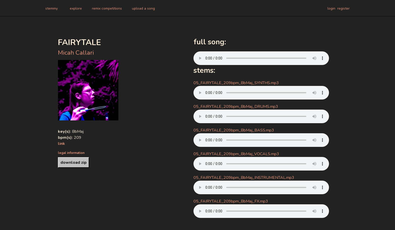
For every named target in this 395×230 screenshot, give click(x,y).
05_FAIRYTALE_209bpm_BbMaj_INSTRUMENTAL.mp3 (243, 177)
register (343, 8)
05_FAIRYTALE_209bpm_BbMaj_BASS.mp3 (233, 130)
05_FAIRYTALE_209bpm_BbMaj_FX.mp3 (230, 201)
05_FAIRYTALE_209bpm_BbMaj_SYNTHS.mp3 (236, 83)
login (331, 8)
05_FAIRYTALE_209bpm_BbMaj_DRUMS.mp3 (235, 106)
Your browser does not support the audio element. (261, 58)
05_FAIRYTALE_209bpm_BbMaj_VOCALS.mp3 (236, 154)
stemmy (51, 8)
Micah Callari (76, 53)
